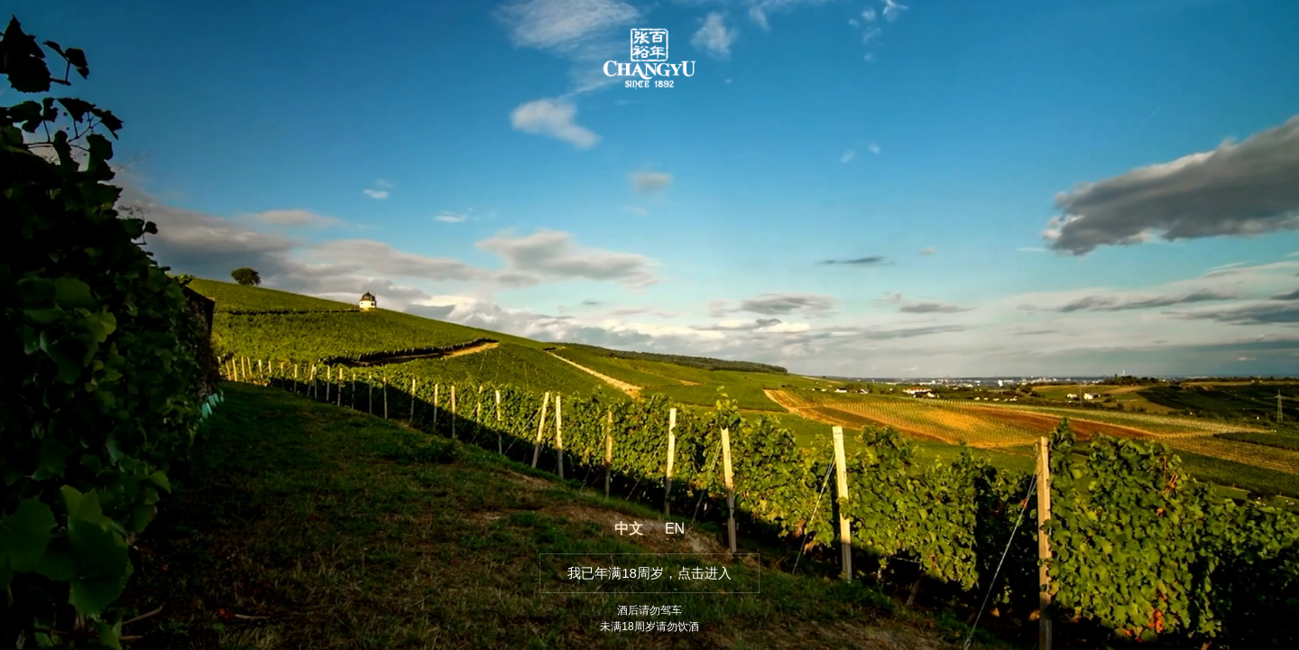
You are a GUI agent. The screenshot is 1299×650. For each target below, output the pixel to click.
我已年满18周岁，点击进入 (649, 572)
